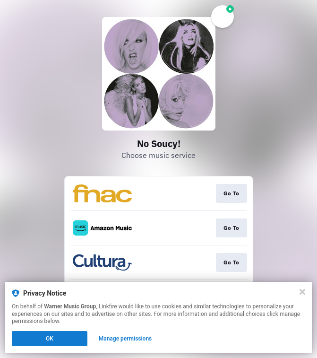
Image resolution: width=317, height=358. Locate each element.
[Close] (302, 291)
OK (49, 338)
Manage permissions (125, 338)
